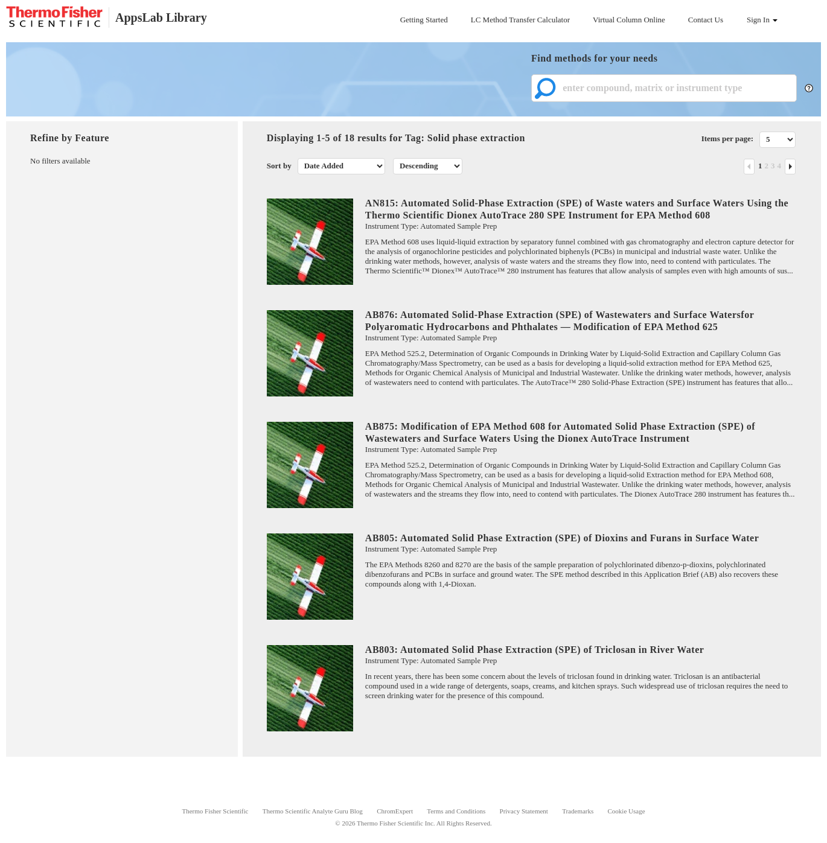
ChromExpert (395, 811)
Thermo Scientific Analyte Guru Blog (313, 811)
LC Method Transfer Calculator (520, 19)
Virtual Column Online (629, 19)
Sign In (762, 19)
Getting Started (424, 19)
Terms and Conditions (456, 811)
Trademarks (577, 811)
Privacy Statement (524, 811)
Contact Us (705, 19)
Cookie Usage (626, 811)
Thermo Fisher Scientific (215, 811)
